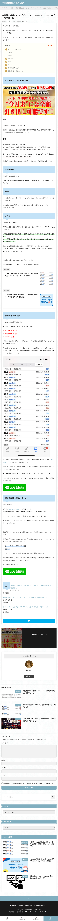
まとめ (8, 65)
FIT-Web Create (29, 912)
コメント (4, 743)
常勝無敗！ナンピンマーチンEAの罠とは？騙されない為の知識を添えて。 (42, 877)
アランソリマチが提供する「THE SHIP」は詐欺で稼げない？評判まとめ (25, 607)
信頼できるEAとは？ (12, 68)
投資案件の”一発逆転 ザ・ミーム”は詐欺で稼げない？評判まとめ (39, 692)
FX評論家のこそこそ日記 (12, 3)
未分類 (11, 8)
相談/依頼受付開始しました (14, 71)
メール (4, 767)
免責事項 (13, 905)
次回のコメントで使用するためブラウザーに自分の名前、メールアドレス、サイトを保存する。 (28, 783)
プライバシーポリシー (25, 905)
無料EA (25, 842)
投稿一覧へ (28, 676)
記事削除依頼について (41, 905)
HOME (5, 8)
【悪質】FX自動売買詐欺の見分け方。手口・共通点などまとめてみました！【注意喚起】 (21, 275)
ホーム (7, 918)
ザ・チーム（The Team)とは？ (14, 49)
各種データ (9, 59)
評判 (8, 62)
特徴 (9, 56)
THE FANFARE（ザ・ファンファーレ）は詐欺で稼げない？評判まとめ (25, 597)
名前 (3, 760)
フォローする (39, 637)
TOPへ (51, 918)
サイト (3, 775)
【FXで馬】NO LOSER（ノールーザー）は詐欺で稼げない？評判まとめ (39, 720)
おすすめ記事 (21, 918)
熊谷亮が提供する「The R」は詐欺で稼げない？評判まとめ (39, 706)
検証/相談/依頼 (36, 918)
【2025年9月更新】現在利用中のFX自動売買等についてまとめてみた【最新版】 (21, 296)
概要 (9, 53)
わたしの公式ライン (15, 509)
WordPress (45, 912)
